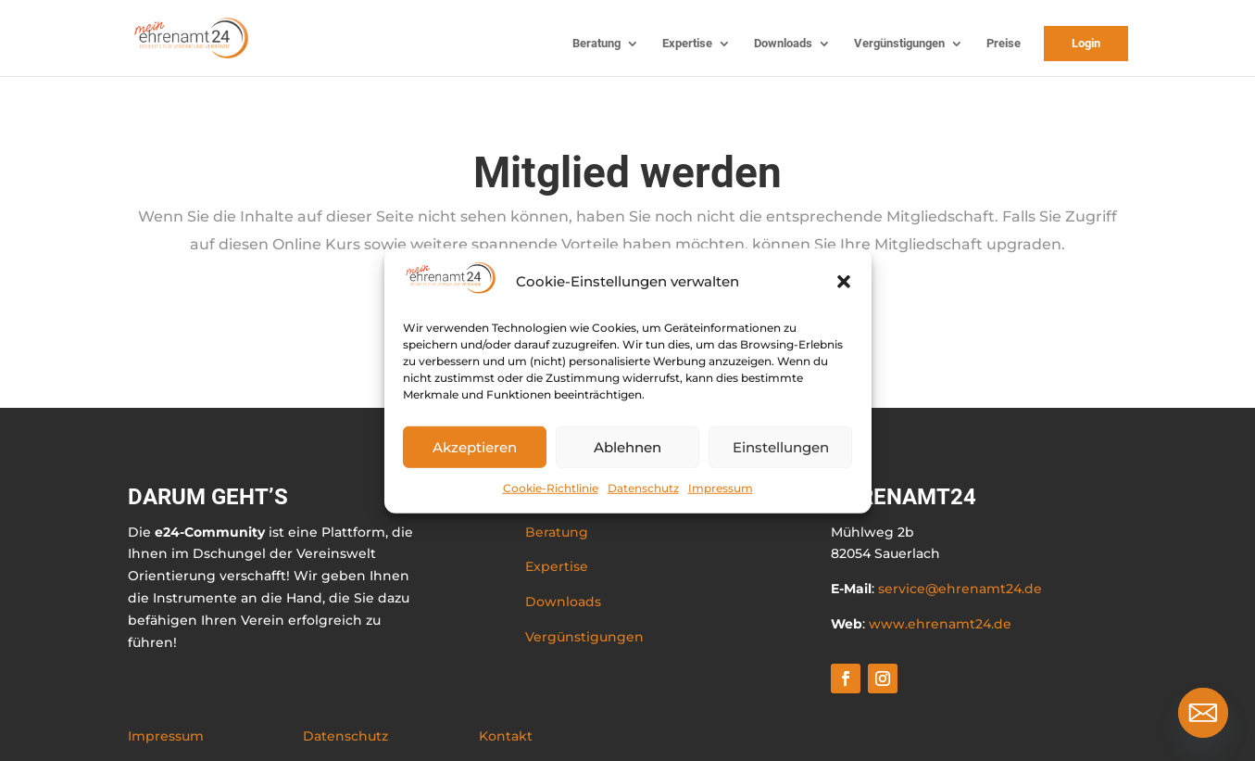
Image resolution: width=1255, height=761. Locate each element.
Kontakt (506, 736)
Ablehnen (627, 446)
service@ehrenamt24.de (960, 588)
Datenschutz (643, 488)
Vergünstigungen (899, 43)
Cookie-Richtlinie (550, 488)
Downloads (783, 43)
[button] (844, 282)
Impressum (720, 488)
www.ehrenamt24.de (940, 623)
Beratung (596, 43)
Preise (1003, 43)
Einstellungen (781, 446)
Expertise (687, 43)
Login (1086, 43)
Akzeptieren (475, 446)
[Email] (1203, 713)
